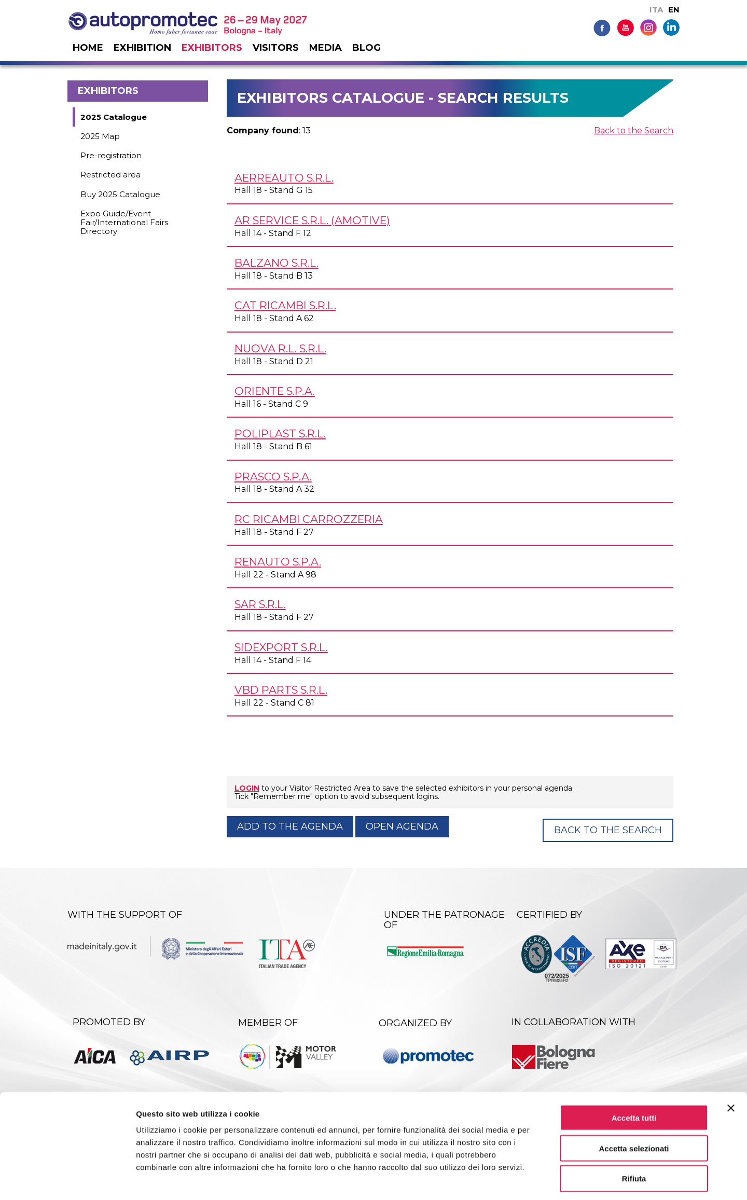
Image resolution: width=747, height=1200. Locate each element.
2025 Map (100, 136)
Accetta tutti (634, 1072)
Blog (366, 47)
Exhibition (142, 47)
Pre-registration (111, 155)
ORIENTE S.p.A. (274, 390)
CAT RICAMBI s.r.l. (285, 305)
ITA (656, 10)
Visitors (276, 47)
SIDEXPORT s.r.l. (281, 647)
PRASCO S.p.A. (273, 476)
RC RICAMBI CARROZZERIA (308, 519)
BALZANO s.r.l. (276, 262)
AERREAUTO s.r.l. (284, 177)
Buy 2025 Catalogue (120, 194)
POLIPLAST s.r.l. (280, 433)
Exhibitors (212, 47)
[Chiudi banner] (731, 1063)
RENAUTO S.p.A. (277, 561)
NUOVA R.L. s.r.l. (280, 348)
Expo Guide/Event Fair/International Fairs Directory (124, 223)
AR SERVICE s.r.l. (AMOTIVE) (312, 220)
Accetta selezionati (634, 1103)
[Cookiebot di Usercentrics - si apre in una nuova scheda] (67, 1180)
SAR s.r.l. (260, 604)
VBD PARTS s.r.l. (280, 689)
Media (325, 47)
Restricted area (110, 175)
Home (88, 47)
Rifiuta (634, 1133)
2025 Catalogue (113, 117)
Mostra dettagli (546, 1179)
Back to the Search (633, 130)
